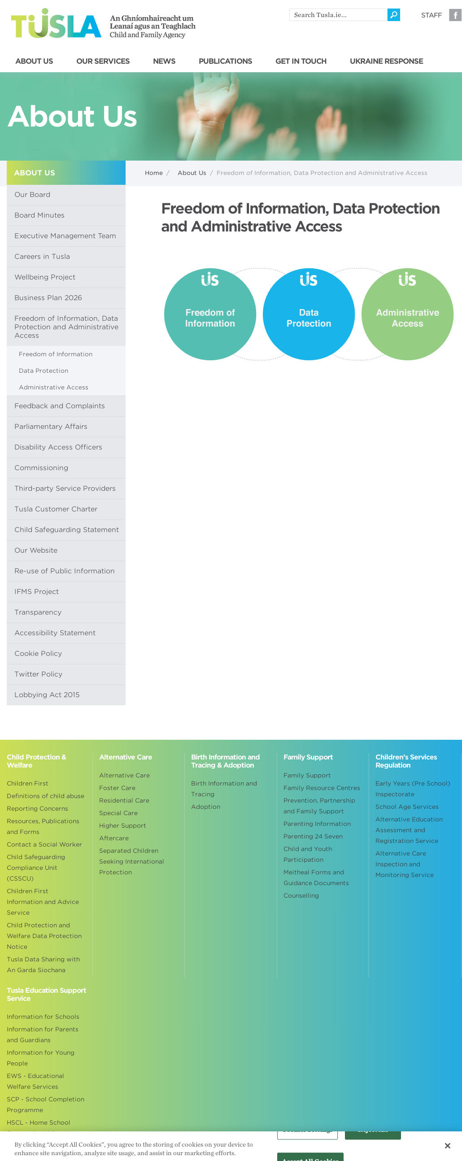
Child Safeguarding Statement (66, 530)
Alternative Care (124, 775)
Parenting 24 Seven (313, 836)
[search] (338, 15)
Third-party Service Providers (65, 488)
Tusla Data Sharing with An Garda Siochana (43, 964)
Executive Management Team (65, 236)
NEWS (164, 61)
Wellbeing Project (44, 277)
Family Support (307, 775)
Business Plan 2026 (48, 298)
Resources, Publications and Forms (43, 826)
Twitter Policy (38, 674)
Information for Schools (43, 1016)
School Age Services (407, 806)
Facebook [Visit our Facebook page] (455, 15)
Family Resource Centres (321, 788)
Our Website (35, 550)
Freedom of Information (55, 354)
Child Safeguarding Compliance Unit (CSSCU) (36, 868)
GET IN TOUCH (301, 61)
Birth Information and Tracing (224, 789)
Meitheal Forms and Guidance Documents (316, 877)
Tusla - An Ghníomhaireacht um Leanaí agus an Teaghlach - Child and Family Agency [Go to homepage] (103, 23)
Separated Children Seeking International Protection (131, 861)
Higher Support (122, 825)
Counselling (301, 895)
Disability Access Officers (58, 447)
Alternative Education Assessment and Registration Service (409, 830)
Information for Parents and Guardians (42, 1034)
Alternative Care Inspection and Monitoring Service (404, 864)
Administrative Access (53, 387)
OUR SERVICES (103, 61)
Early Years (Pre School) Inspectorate (412, 789)
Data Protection (43, 370)
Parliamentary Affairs (50, 427)
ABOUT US (34, 61)
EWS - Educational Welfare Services (35, 1081)
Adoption (205, 806)
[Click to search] (394, 15)
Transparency (37, 612)
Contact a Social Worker (44, 844)
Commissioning (41, 468)
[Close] (448, 1149)
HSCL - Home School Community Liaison (38, 1128)
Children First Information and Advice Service (43, 902)
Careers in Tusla (42, 257)
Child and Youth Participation (307, 854)
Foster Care (117, 788)
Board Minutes (39, 215)
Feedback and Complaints (59, 406)
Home (154, 173)
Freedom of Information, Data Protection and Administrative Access (66, 327)
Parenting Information (317, 824)
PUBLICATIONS (225, 61)
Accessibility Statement (55, 633)
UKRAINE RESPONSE (386, 61)
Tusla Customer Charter (55, 509)
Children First (27, 783)
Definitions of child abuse (45, 796)
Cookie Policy (38, 654)
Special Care (118, 813)
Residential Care (124, 800)
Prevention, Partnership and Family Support (319, 806)
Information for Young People (40, 1058)
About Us (192, 173)
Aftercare (114, 838)
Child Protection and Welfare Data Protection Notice (44, 936)
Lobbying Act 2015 (47, 695)
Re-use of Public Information (64, 571)
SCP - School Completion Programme (45, 1104)
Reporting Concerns (37, 808)
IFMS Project (36, 592)
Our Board (32, 195)
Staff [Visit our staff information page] (431, 15)
